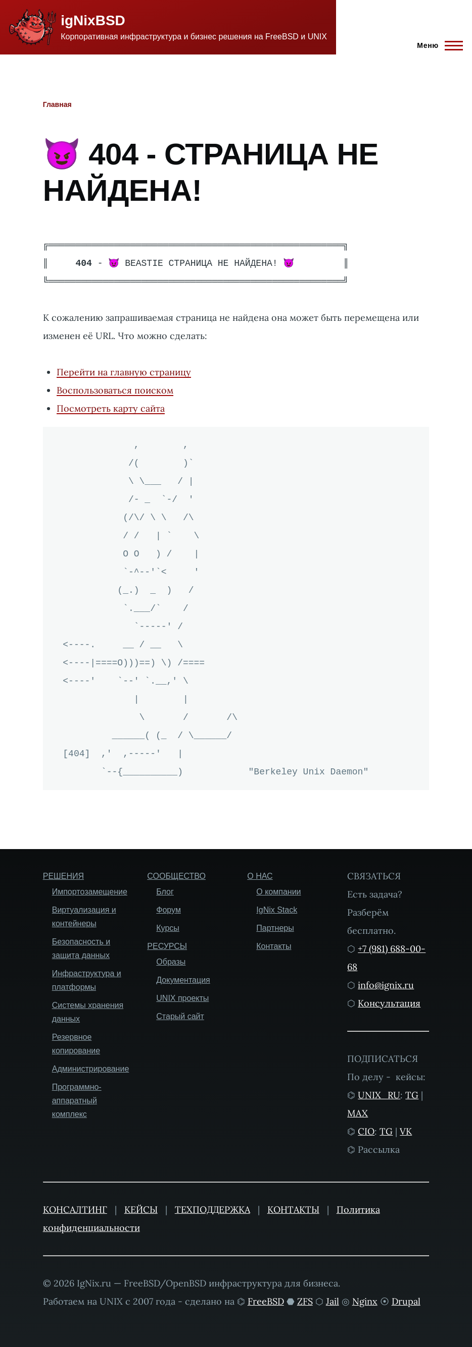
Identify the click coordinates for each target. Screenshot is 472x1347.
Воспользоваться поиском (115, 390)
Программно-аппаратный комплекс (77, 1100)
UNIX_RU (379, 1095)
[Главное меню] (437, 45)
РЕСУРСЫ (167, 946)
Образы (170, 962)
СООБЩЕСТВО (176, 876)
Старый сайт (180, 1016)
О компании (278, 891)
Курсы (167, 928)
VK (406, 1131)
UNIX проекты (182, 998)
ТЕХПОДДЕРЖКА (212, 1209)
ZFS (305, 1301)
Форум (168, 910)
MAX (357, 1113)
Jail (332, 1301)
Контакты (273, 946)
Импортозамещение (89, 891)
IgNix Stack (276, 910)
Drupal (406, 1301)
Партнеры (275, 928)
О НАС (259, 876)
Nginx (364, 1301)
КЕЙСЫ (141, 1209)
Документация (183, 980)
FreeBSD (266, 1301)
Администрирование (90, 1068)
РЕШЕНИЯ (63, 876)
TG (411, 1095)
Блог (165, 891)
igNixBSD (93, 20)
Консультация (389, 1003)
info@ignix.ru (386, 985)
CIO (366, 1131)
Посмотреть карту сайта (111, 408)
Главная (57, 104)
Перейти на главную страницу (124, 372)
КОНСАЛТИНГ (75, 1209)
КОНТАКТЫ (293, 1209)
